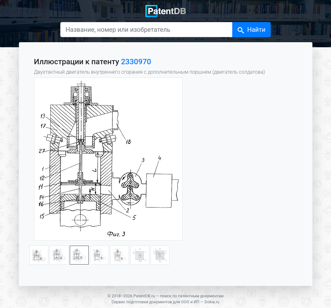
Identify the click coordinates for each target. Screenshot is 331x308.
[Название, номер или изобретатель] (146, 29)
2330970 (136, 61)
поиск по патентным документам (191, 296)
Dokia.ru (211, 301)
